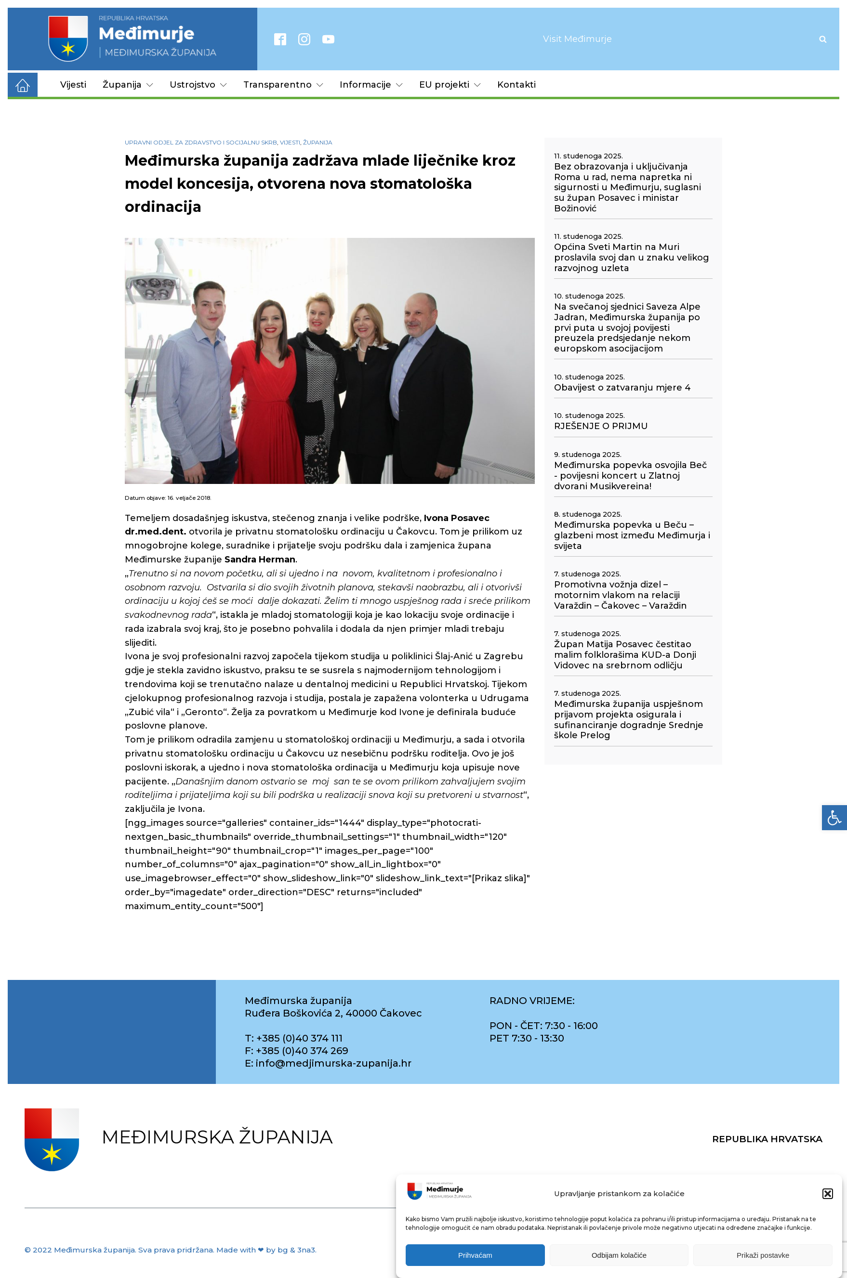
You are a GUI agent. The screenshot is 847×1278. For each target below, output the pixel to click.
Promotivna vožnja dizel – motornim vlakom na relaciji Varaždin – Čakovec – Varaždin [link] (620, 595)
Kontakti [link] (516, 84)
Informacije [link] (371, 84)
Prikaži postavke (763, 1255)
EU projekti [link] (450, 84)
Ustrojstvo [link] (198, 84)
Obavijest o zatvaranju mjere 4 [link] (622, 388)
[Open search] (823, 39)
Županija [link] (128, 84)
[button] (828, 1194)
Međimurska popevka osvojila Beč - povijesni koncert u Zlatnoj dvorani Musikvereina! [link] (630, 475)
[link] (834, 817)
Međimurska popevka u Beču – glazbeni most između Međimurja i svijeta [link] (632, 535)
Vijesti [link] (73, 84)
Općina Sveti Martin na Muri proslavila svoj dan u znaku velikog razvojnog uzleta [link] (631, 257)
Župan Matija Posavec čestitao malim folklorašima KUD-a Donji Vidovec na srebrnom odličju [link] (625, 654)
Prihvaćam (475, 1255)
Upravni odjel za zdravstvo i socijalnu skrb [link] (201, 142)
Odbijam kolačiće (619, 1255)
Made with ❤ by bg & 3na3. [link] (266, 1249)
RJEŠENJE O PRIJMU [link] (601, 426)
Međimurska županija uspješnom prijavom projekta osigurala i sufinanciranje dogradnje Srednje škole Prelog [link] (628, 720)
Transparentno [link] (283, 84)
